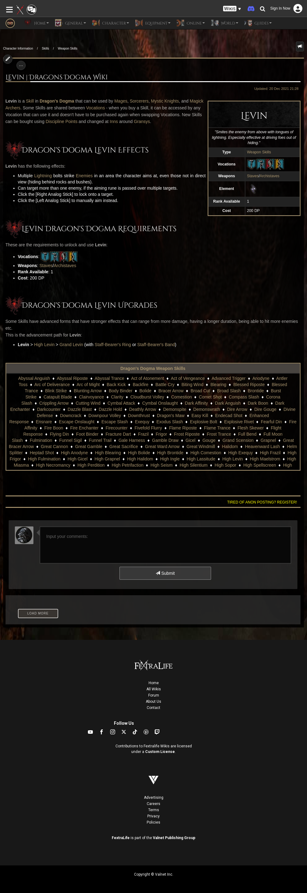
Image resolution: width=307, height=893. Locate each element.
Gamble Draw (165, 440)
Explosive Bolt (203, 421)
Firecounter (117, 427)
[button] (232, 8)
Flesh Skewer (250, 427)
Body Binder (120, 390)
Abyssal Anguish (34, 378)
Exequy (142, 421)
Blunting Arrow (88, 390)
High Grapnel (107, 458)
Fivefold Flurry (148, 427)
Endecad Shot (228, 415)
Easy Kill (200, 415)
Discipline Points (62, 121)
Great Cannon (54, 446)
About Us (153, 701)
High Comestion (205, 452)
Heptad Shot (42, 452)
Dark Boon (258, 403)
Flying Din (59, 434)
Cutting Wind (88, 403)
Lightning (43, 175)
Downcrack (70, 415)
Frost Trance (219, 434)
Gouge (208, 440)
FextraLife (121, 838)
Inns (114, 121)
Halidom (230, 446)
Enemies (84, 175)
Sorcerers (139, 101)
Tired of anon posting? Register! (262, 502)
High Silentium (193, 465)
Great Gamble (88, 446)
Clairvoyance (91, 396)
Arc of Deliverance (52, 384)
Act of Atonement (147, 378)
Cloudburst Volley (147, 396)
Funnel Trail (100, 440)
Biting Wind (192, 384)
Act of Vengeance (188, 378)
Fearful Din (271, 421)
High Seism (161, 465)
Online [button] (191, 23)
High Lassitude (201, 458)
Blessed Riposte (249, 384)
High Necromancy (53, 465)
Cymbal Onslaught (160, 403)
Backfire (141, 384)
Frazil (143, 434)
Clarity (117, 396)
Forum (153, 695)
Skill (30, 101)
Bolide (145, 390)
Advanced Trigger (229, 378)
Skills (45, 48)
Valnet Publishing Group (174, 838)
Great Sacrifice (123, 446)
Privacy (153, 816)
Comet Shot (210, 396)
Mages (120, 101)
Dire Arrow (237, 409)
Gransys (142, 121)
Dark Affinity (196, 403)
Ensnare (44, 421)
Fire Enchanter (84, 427)
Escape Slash (115, 421)
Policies (153, 822)
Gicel (191, 440)
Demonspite (174, 409)
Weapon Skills (67, 48)
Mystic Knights (165, 101)
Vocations (95, 107)
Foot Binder (87, 434)
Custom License (160, 752)
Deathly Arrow (142, 409)
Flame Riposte (183, 427)
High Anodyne (74, 452)
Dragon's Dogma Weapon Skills (152, 368)
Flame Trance (217, 427)
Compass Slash (244, 396)
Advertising (153, 797)
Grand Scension (238, 440)
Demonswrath (206, 409)
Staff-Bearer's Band (156, 344)
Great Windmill (201, 446)
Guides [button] (258, 23)
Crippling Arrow (54, 403)
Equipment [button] (153, 23)
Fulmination (41, 440)
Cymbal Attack (121, 403)
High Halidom (140, 458)
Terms (153, 810)
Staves (253, 176)
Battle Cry (164, 384)
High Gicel (77, 458)
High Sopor (225, 465)
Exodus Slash (169, 421)
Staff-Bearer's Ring (113, 344)
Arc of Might (88, 384)
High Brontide (170, 452)
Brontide (256, 390)
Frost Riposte (187, 434)
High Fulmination (44, 458)
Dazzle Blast (80, 409)
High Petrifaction (128, 465)
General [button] (70, 23)
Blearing (218, 384)
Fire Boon (53, 427)
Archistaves (269, 176)
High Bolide (139, 452)
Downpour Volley (105, 415)
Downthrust (139, 415)
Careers (153, 804)
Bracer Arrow (171, 390)
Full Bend (247, 434)
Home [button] (36, 23)
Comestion (181, 396)
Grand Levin (71, 344)
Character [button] (110, 23)
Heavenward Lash (262, 446)
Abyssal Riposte (72, 378)
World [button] (224, 23)
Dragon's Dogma (57, 101)
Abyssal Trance (109, 378)
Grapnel (268, 440)
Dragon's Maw (170, 415)
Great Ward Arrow (162, 446)
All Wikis (153, 689)
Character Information (18, 48)
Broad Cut (200, 390)
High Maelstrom (265, 458)
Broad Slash (228, 390)
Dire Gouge (265, 409)
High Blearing (108, 452)
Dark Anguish (228, 403)
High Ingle (169, 458)
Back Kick (116, 384)
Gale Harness (132, 440)
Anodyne (260, 378)
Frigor (161, 434)
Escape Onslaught (76, 421)
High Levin (44, 344)
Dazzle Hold (110, 409)
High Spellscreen (259, 465)
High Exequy (240, 452)
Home (154, 683)
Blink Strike (56, 390)
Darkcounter (49, 409)
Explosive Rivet (239, 421)
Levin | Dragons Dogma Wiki (57, 77)
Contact (153, 708)
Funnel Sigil (70, 440)
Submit (165, 573)
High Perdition (91, 465)
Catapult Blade (58, 396)
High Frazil (270, 452)
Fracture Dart (118, 434)
